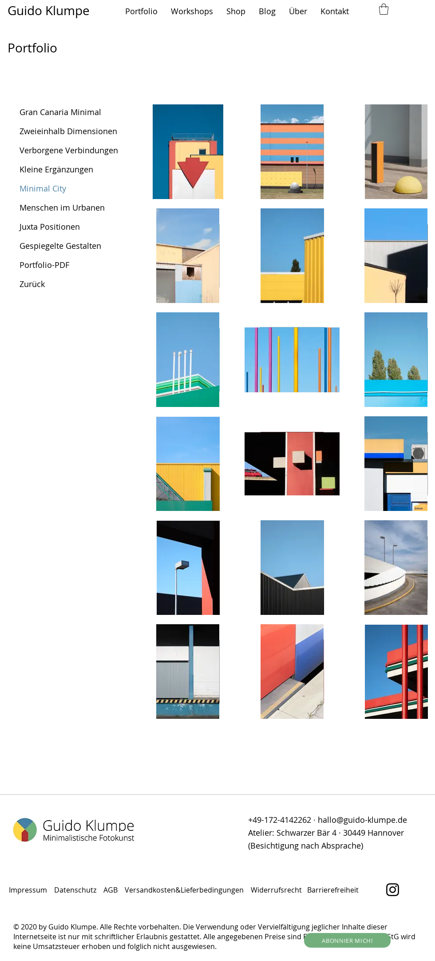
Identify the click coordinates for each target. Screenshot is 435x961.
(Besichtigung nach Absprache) (305, 845)
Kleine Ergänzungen (56, 169)
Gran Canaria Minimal (60, 112)
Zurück (32, 284)
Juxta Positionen (50, 226)
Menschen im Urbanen (62, 207)
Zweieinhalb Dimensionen (68, 131)
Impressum (28, 890)
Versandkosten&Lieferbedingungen (184, 890)
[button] (141, 11)
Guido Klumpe (49, 10)
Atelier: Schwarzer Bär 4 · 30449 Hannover (326, 832)
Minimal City (43, 188)
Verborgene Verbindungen (69, 150)
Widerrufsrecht (277, 890)
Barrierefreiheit (333, 890)
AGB (112, 890)
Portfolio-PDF (44, 264)
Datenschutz (76, 890)
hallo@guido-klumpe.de (362, 819)
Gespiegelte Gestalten (60, 245)
